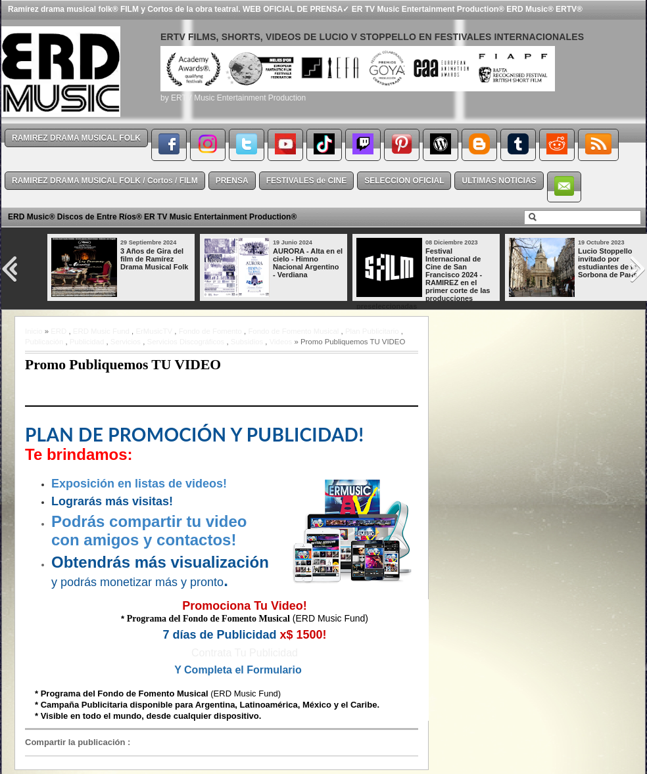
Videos (281, 342)
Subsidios (247, 342)
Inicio (34, 331)
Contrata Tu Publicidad (244, 652)
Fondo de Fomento (210, 331)
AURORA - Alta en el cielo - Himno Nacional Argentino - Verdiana (308, 263)
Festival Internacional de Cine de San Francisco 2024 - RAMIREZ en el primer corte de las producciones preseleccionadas (423, 278)
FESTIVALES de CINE (306, 180)
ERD (58, 331)
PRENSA (232, 180)
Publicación (44, 342)
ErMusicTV (153, 331)
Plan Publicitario (372, 331)
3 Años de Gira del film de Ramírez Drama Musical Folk (154, 259)
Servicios (125, 342)
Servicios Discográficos (186, 342)
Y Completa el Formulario (238, 669)
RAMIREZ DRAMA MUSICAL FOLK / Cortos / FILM (105, 180)
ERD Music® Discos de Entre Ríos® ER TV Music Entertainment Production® (152, 216)
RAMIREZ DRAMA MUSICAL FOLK (76, 138)
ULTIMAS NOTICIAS (499, 180)
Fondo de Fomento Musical (293, 331)
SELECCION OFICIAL (404, 180)
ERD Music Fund (101, 331)
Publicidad (87, 342)
